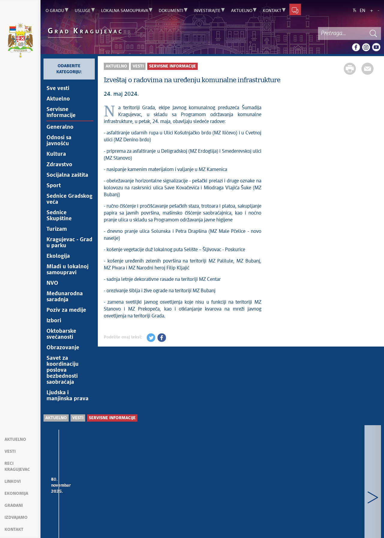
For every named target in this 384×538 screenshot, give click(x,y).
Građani (13, 505)
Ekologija (58, 256)
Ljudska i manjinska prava (67, 395)
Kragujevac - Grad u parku (69, 242)
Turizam (56, 229)
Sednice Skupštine (59, 215)
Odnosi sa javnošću (58, 140)
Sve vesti (57, 88)
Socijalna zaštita (67, 175)
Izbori (53, 320)
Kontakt (13, 529)
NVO (52, 283)
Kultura (56, 154)
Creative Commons (175, 522)
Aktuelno (15, 439)
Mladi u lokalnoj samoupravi (67, 269)
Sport (53, 185)
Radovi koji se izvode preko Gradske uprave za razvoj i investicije (166, 495)
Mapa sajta (58, 526)
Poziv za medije (66, 310)
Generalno (60, 127)
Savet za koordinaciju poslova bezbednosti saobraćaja (62, 370)
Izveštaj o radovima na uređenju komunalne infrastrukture (79, 495)
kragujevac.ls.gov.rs (92, 529)
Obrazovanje (62, 347)
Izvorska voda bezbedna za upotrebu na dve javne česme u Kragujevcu (254, 495)
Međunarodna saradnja (64, 296)
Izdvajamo (16, 517)
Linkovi (12, 481)
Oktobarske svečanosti (61, 334)
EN (362, 10)
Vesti (10, 451)
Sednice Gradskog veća (69, 199)
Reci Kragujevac (17, 466)
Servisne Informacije (61, 112)
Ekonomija (16, 493)
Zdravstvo (59, 164)
